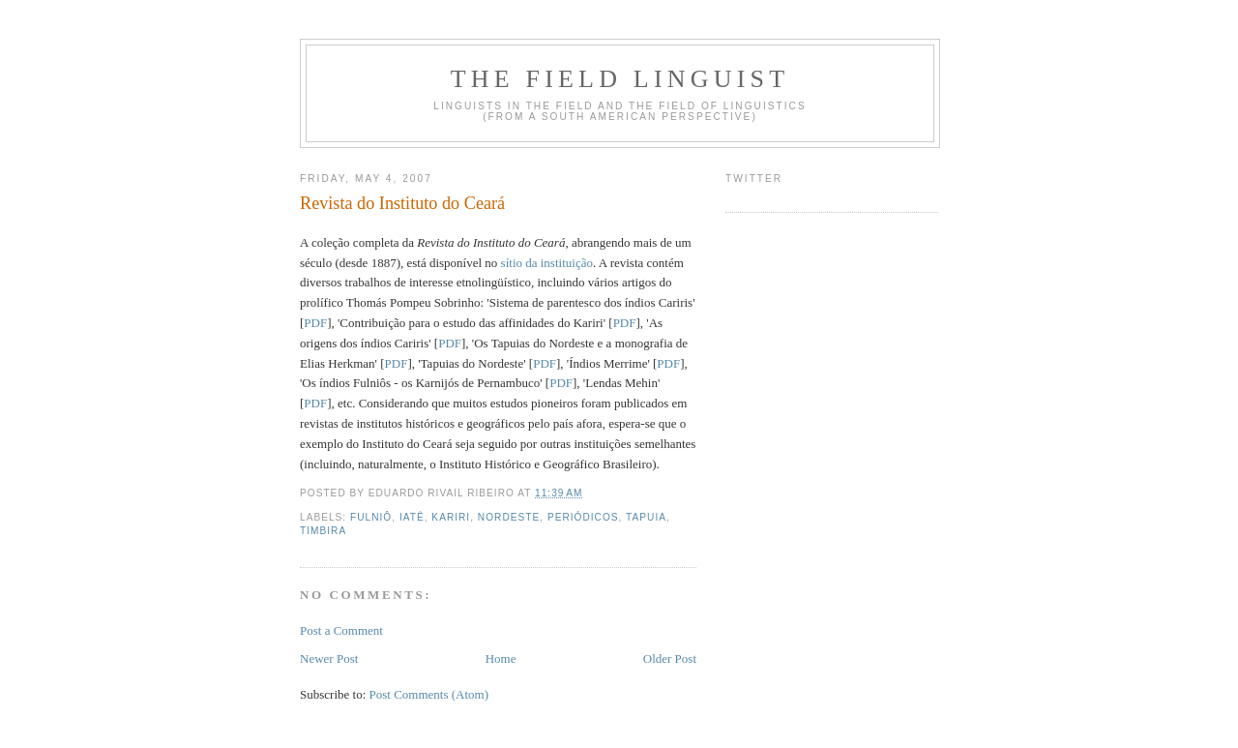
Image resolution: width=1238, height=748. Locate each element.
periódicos (583, 517)
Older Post (669, 658)
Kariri (450, 517)
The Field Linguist (620, 79)
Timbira (323, 530)
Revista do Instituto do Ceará (402, 203)
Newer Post (329, 658)
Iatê (412, 517)
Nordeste (509, 517)
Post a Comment (341, 630)
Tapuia (646, 517)
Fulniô (371, 517)
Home (501, 658)
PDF (315, 322)
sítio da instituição (547, 262)
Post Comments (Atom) (429, 694)
